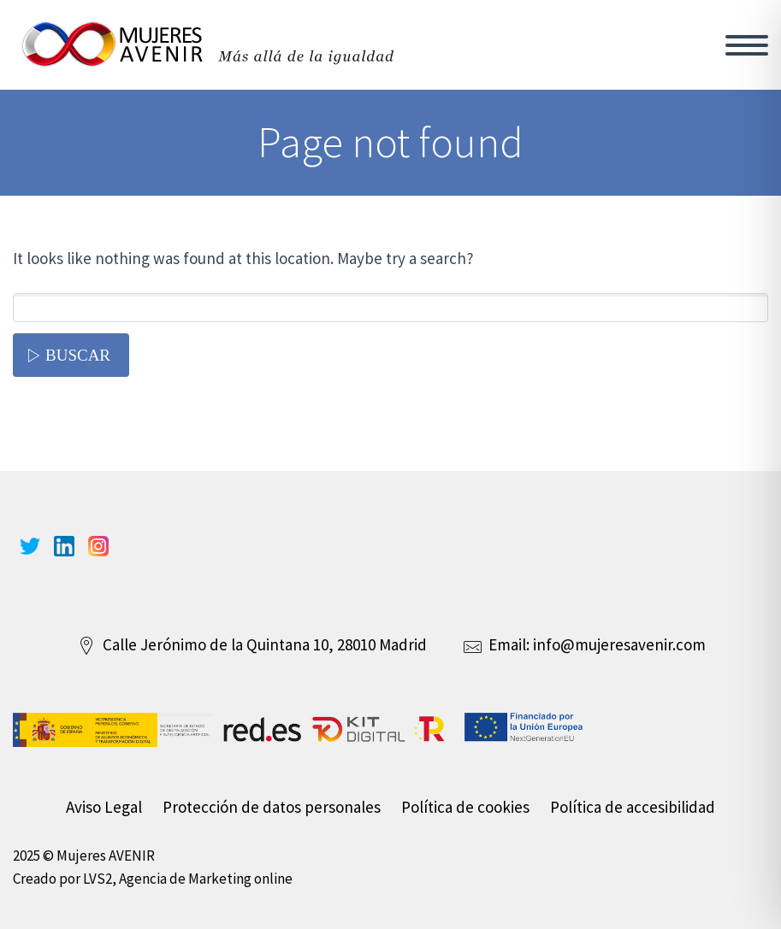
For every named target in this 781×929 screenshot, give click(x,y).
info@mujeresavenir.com (619, 644)
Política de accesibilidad (632, 807)
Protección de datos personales (272, 807)
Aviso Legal (104, 807)
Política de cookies (465, 807)
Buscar (77, 355)
